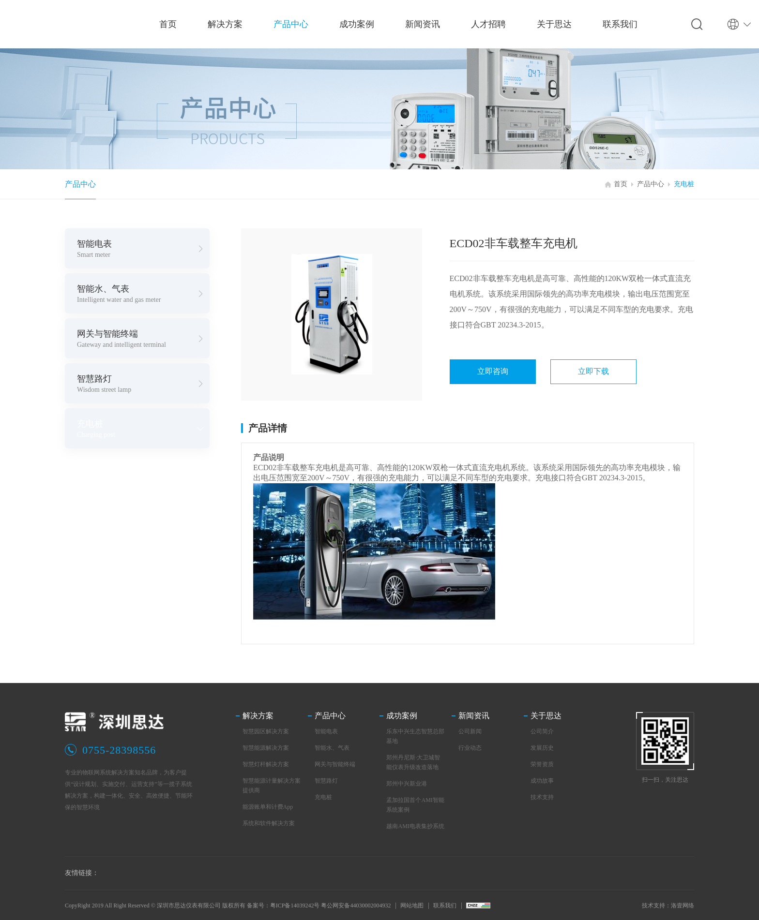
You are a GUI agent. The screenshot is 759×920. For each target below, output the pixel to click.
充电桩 (684, 184)
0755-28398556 (119, 750)
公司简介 (542, 731)
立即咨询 (492, 371)
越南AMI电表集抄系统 (415, 826)
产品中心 (80, 184)
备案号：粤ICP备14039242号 (283, 905)
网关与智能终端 (335, 764)
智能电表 (326, 731)
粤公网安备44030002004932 (356, 905)
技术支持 (542, 797)
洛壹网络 (682, 905)
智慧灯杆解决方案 (266, 764)
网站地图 (412, 905)
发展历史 (542, 747)
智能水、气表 (332, 747)
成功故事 (542, 780)
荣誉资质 (542, 764)
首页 (620, 184)
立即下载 (593, 371)
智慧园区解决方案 (266, 731)
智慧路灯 (326, 780)
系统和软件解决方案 (269, 823)
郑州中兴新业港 (406, 783)
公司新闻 (470, 731)
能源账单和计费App (268, 806)
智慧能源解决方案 (266, 747)
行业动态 (470, 747)
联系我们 (444, 905)
